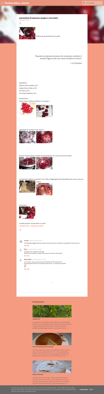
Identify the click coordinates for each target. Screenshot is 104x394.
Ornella (26, 240)
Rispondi (26, 245)
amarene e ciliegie (24, 226)
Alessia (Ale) (27, 259)
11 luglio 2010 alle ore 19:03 (39, 259)
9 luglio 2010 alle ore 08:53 (35, 240)
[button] (20, 23)
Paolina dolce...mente (17, 2)
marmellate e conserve (37, 226)
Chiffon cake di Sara (37, 374)
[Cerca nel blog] (94, 3)
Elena (25, 249)
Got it (91, 389)
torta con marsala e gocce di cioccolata (43, 346)
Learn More (84, 389)
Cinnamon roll (36, 319)
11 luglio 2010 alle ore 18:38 (34, 249)
